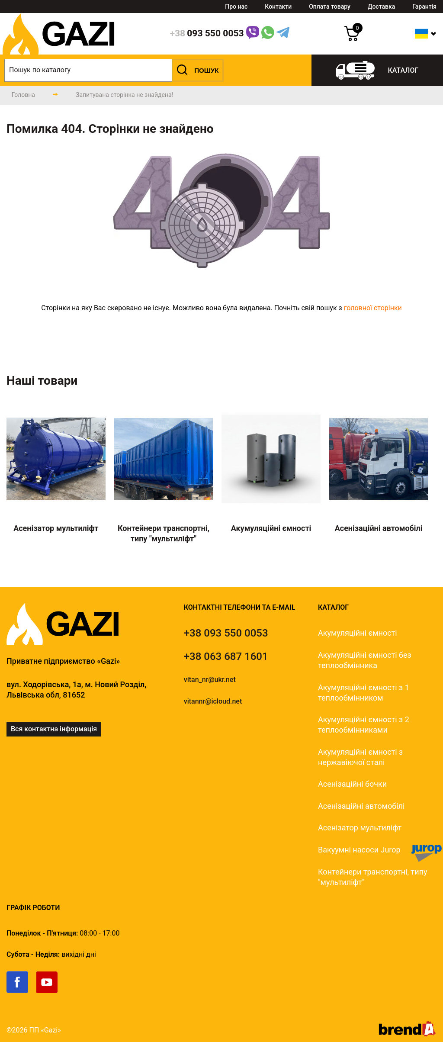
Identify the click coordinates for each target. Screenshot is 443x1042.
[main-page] (23, 95)
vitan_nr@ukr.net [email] (210, 679)
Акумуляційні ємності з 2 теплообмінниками (363, 724)
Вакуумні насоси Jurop (359, 849)
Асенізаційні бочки (352, 783)
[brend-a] (407, 1034)
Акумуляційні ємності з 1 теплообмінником (363, 692)
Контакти (278, 6)
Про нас (236, 6)
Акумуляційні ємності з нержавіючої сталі (360, 757)
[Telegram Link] (282, 34)
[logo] (58, 52)
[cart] (352, 39)
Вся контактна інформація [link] (54, 729)
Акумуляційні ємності (357, 632)
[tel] (226, 633)
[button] (197, 70)
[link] (21, 991)
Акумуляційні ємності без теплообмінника (364, 660)
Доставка (381, 6)
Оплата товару (329, 6)
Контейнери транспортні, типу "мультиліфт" (372, 877)
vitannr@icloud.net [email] (213, 701)
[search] (114, 70)
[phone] (207, 33)
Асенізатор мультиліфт (359, 827)
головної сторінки (373, 308)
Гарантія (424, 6)
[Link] (252, 34)
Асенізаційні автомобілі (361, 805)
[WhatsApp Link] (267, 34)
